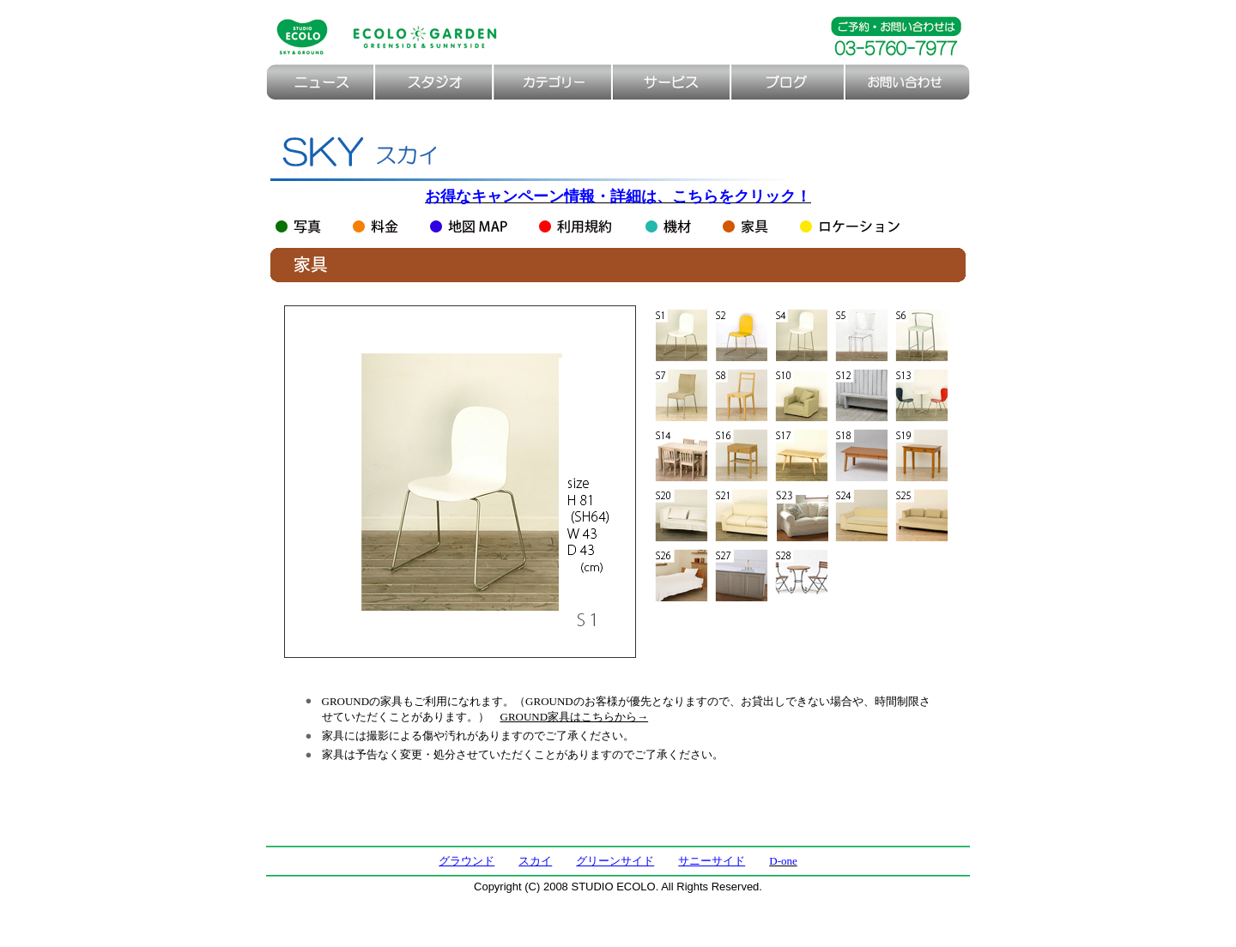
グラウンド (466, 860)
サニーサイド (711, 860)
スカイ (535, 860)
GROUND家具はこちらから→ (574, 716)
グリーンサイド (615, 860)
